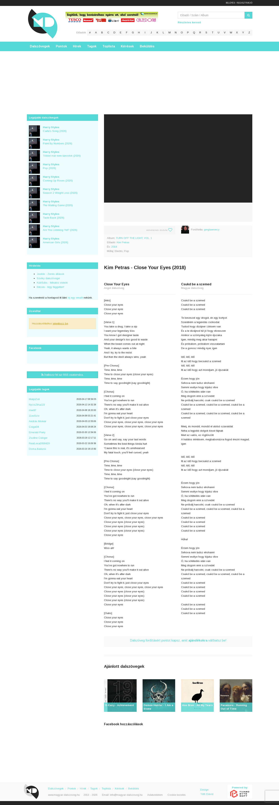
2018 (114, 246)
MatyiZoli (34, 399)
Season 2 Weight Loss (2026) (60, 191)
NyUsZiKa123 (37, 404)
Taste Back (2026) (53, 215)
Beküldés (147, 46)
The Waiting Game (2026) (58, 203)
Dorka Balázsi (37, 448)
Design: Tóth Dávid (206, 792)
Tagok (91, 46)
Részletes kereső (189, 22)
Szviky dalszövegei (48, 278)
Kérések (127, 46)
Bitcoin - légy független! (50, 287)
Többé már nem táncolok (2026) (62, 153)
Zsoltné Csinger (38, 437)
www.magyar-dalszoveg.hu (64, 794)
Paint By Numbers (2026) (57, 141)
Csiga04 (34, 426)
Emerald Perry (37, 432)
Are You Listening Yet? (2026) (60, 228)
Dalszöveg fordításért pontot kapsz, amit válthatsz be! (178, 640)
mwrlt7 (32, 410)
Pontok (61, 46)
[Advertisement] (139, 78)
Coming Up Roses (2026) (58, 178)
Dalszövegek (40, 46)
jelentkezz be (60, 323)
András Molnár (37, 421)
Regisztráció (244, 3)
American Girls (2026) (55, 240)
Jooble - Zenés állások (50, 273)
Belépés (230, 3)
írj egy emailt (75, 297)
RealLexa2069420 (39, 443)
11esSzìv (34, 415)
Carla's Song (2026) (55, 129)
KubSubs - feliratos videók (52, 282)
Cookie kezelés (176, 794)
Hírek (77, 46)
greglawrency (211, 229)
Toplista (108, 46)
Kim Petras (123, 242)
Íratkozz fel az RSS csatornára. (62, 374)
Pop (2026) (51, 166)
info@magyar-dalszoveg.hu (126, 794)
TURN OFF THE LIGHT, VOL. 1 (134, 238)
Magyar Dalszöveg (43, 23)
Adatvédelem (155, 794)
